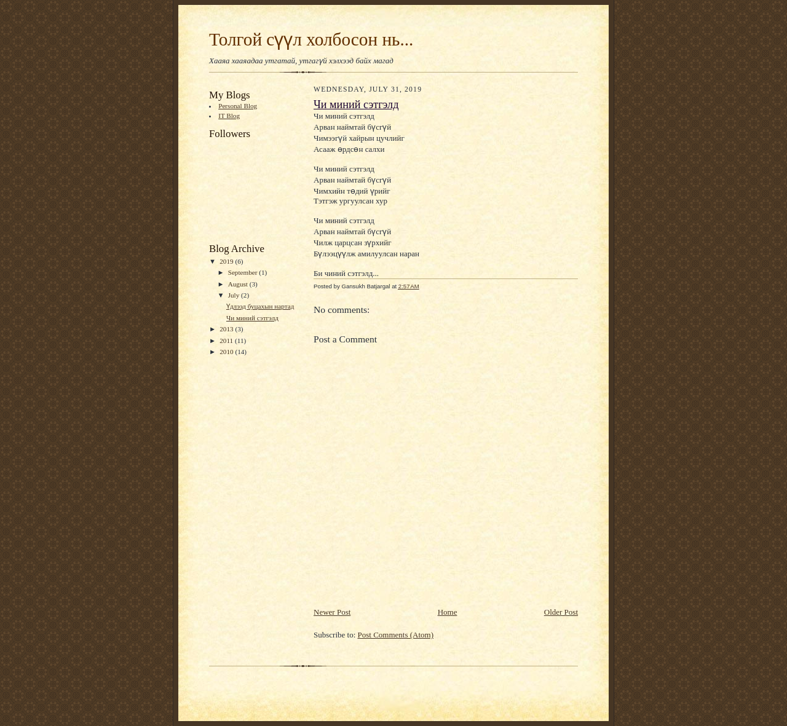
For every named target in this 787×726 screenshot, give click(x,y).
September (243, 272)
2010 (227, 351)
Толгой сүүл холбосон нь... (311, 39)
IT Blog (229, 115)
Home (447, 612)
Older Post (561, 612)
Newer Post (332, 612)
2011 (227, 340)
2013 (227, 329)
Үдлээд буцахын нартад (260, 306)
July (234, 295)
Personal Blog (237, 105)
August (239, 284)
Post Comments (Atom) (396, 634)
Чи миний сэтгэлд (252, 318)
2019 (227, 261)
